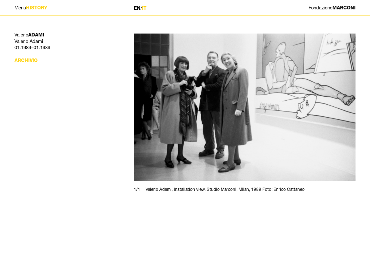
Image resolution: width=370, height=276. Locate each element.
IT (144, 8)
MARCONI (332, 7)
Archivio (26, 60)
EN (137, 8)
